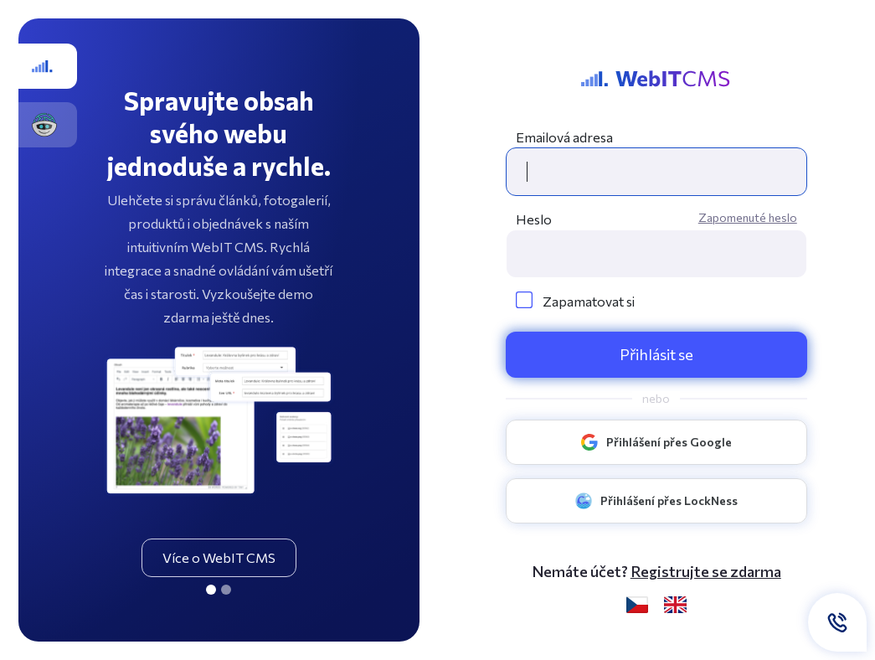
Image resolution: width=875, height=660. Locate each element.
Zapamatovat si (575, 301)
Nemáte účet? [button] (656, 572)
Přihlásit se (656, 354)
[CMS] (211, 590)
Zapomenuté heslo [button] (747, 217)
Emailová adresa (564, 137)
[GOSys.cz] (226, 590)
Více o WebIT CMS (218, 557)
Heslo (534, 219)
